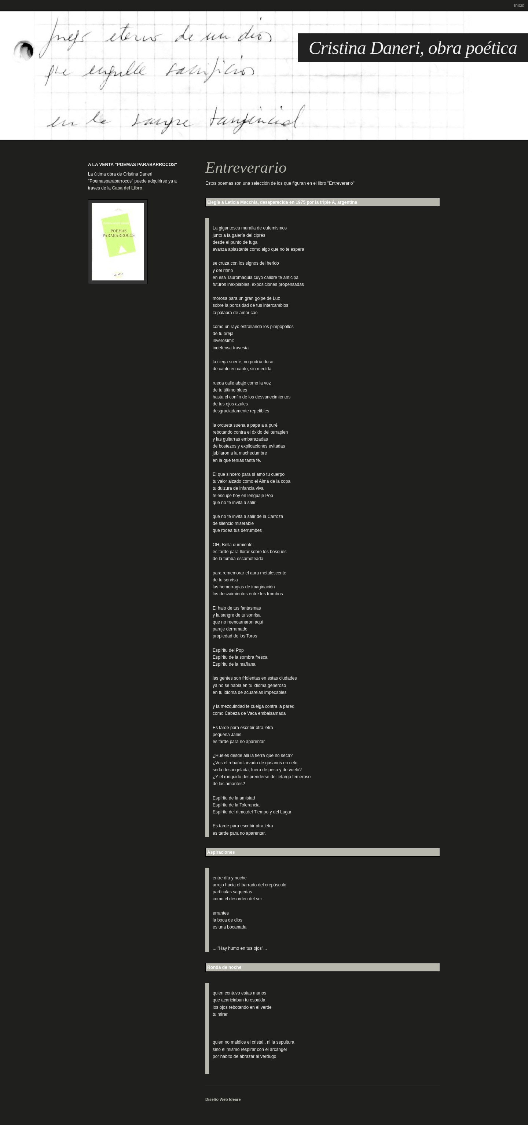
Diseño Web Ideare (223, 1099)
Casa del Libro (127, 188)
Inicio (519, 5)
